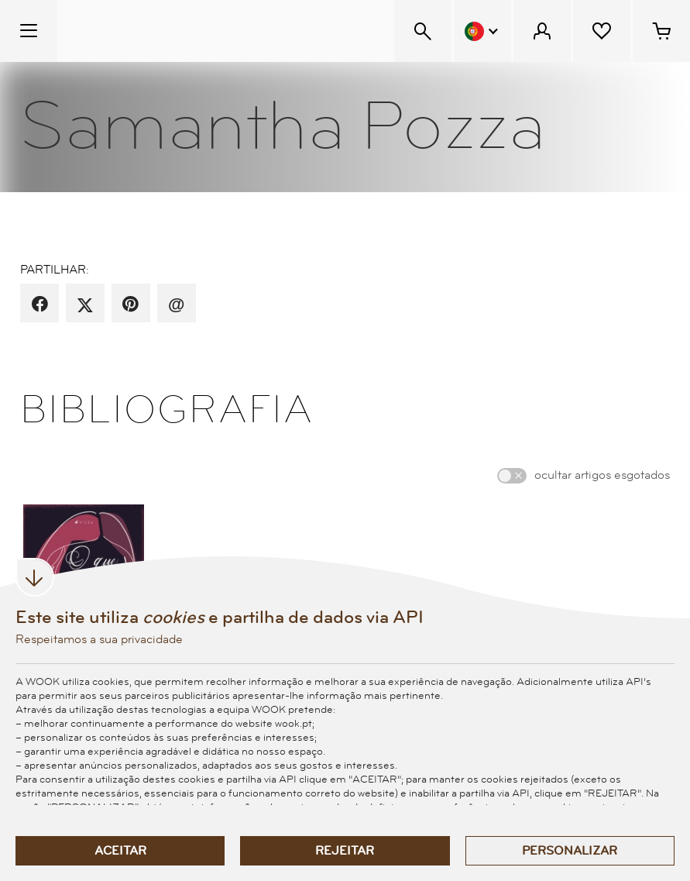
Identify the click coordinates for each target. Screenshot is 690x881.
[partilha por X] (85, 304)
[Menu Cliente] (542, 31)
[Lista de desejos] (601, 31)
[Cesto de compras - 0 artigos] (661, 31)
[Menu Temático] (28, 31)
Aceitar (120, 851)
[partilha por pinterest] (130, 304)
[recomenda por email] (176, 304)
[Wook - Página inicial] (152, 31)
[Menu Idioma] (482, 31)
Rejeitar (344, 851)
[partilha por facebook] (40, 304)
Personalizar (569, 851)
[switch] (512, 476)
